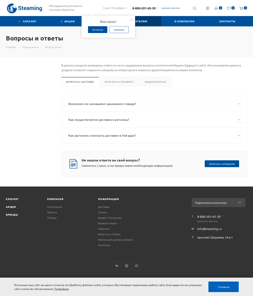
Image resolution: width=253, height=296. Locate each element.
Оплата (102, 212)
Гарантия (103, 228)
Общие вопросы (155, 81)
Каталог (12, 199)
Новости (52, 212)
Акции (11, 206)
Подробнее (61, 289)
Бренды (12, 214)
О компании (54, 206)
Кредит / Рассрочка (110, 217)
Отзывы (52, 217)
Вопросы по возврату (119, 81)
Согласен (224, 287)
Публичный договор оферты (115, 239)
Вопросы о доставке (80, 81)
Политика (104, 245)
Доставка (103, 206)
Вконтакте (116, 266)
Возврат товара (107, 223)
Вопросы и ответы (109, 234)
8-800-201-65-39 (144, 8)
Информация (108, 199)
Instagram (126, 266)
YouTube (136, 266)
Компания (55, 199)
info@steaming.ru (209, 229)
